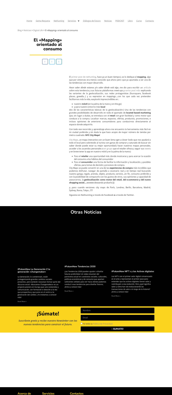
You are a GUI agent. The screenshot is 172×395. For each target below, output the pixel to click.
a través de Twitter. (125, 195)
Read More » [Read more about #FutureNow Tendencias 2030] (69, 291)
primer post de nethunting (83, 77)
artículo (147, 87)
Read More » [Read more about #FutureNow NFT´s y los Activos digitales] (115, 296)
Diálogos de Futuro (92, 20)
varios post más (133, 90)
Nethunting (59, 20)
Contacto (149, 20)
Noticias (108, 20)
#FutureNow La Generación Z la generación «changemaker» (34, 270)
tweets (148, 148)
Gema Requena (43, 20)
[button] (45, 61)
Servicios (72, 20)
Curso (139, 20)
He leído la (98, 323)
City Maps (73, 139)
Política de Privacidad (103, 323)
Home (29, 20)
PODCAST (119, 20)
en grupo (108, 148)
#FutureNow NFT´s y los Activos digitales (132, 271)
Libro (130, 20)
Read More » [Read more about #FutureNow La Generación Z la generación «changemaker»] (22, 301)
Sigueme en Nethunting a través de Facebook (91, 195)
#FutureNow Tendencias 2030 (80, 266)
